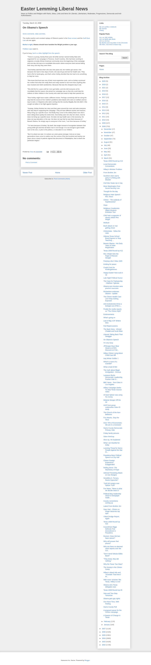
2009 (104, 123)
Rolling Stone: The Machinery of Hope (111, 469)
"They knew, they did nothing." (111, 560)
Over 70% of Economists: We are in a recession (112, 424)
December (108, 129)
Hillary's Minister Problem (112, 169)
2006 (104, 632)
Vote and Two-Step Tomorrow (110, 594)
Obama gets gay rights (111, 599)
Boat (88, 38)
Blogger (87, 660)
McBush (106, 223)
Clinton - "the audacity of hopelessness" (112, 201)
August (106, 142)
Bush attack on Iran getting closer (110, 227)
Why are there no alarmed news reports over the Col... (113, 548)
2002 (104, 645)
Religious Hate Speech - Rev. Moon (112, 196)
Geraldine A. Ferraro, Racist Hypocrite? (111, 479)
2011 (104, 117)
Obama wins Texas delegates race (110, 586)
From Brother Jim (109, 172)
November (108, 132)
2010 (104, 120)
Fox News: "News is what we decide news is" (112, 490)
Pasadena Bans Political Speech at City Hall (112, 456)
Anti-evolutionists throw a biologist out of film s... (112, 305)
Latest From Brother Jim (112, 506)
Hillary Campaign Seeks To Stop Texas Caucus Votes (112, 390)
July (105, 145)
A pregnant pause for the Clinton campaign (112, 611)
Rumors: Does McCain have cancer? (111, 537)
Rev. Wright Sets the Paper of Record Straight (110, 256)
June (106, 148)
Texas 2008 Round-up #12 (113, 251)
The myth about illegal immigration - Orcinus (112, 371)
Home (57, 173)
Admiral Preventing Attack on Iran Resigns (112, 474)
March (106, 158)
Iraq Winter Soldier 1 (111, 358)
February (107, 621)
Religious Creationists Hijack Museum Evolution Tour (111, 210)
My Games (103, 29)
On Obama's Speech (111, 340)
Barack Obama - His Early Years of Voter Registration (113, 245)
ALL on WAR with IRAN (107, 39)
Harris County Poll (110, 607)
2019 (104, 91)
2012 (104, 113)
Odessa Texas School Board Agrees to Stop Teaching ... (112, 238)
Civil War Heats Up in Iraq (112, 183)
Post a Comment (31, 162)
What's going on (109, 318)
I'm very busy (108, 343)
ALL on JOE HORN (106, 37)
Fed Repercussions (110, 326)
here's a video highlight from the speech (45, 53)
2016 (104, 100)
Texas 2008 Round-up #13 (113, 161)
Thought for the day (110, 191)
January (107, 625)
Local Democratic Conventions (109, 165)
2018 (104, 94)
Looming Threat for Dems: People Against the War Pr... (113, 450)
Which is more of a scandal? (110, 363)
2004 (104, 638)
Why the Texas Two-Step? (113, 564)
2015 (104, 104)
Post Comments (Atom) (62, 179)
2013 (104, 110)
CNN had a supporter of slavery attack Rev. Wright (112, 217)
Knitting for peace (109, 264)
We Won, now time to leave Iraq (110, 44)
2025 (104, 81)
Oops (105, 205)
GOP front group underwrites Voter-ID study (111, 407)
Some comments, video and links (34, 34)
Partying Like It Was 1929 (112, 261)
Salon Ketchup (108, 436)
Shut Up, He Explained (111, 440)
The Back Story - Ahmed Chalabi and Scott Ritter (113, 330)
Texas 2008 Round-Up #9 (112, 590)
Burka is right (28, 44)
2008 (104, 126)
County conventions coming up (110, 502)
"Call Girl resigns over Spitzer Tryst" (111, 484)
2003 (104, 642)
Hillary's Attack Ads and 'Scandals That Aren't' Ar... (112, 574)
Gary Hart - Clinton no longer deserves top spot (111, 511)
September (108, 139)
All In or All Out (104, 41)
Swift (84, 38)
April (106, 155)
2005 (104, 635)
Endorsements (108, 314)
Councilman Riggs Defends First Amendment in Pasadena (110, 530)
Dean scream (72, 38)
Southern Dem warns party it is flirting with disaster (111, 178)
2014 (104, 107)
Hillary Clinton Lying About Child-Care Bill (113, 354)
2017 (104, 97)
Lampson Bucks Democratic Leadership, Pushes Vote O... (113, 377)
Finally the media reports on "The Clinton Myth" (112, 310)
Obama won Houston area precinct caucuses (113, 287)
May (105, 152)
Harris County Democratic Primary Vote (112, 429)
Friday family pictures (111, 433)
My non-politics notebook (107, 27)
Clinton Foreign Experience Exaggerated (109, 462)
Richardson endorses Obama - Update (111, 292)
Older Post (87, 173)
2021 (104, 88)
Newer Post (27, 173)
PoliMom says (27, 49)
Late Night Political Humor (113, 278)
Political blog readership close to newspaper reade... (112, 496)
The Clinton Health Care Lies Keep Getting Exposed (112, 299)
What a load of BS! (110, 367)
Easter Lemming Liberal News (54, 8)
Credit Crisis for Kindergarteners (110, 268)
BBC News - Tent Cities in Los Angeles (112, 383)
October (107, 136)
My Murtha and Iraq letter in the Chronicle (113, 43)
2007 (104, 629)
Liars (24, 40)
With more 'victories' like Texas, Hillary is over (112, 581)
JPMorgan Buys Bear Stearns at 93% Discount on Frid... (111, 348)
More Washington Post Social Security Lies (111, 187)
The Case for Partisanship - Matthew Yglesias (113, 282)
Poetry (101, 30)
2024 (104, 84)
